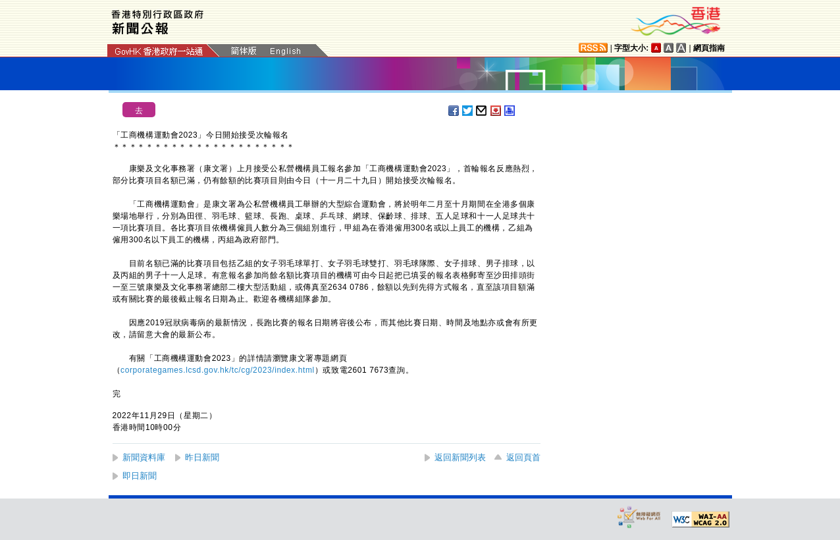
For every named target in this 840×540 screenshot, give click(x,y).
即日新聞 (139, 476)
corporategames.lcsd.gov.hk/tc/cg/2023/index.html (217, 370)
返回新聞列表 (460, 457)
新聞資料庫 (143, 457)
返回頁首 (523, 457)
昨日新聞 (202, 457)
